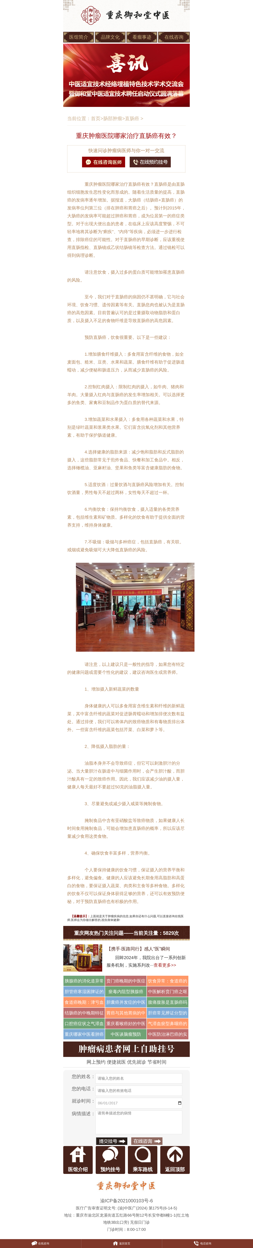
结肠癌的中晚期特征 (84, 1012)
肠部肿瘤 (112, 118)
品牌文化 (110, 37)
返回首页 (121, 1243)
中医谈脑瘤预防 (126, 1034)
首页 (95, 118)
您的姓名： (83, 1076)
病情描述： (83, 1113)
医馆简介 (78, 37)
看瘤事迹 (141, 37)
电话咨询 (202, 1243)
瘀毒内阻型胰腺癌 (126, 991)
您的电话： (83, 1088)
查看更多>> (165, 965)
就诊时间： (83, 1101)
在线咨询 (173, 37)
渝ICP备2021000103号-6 (126, 1200)
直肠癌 (132, 118)
